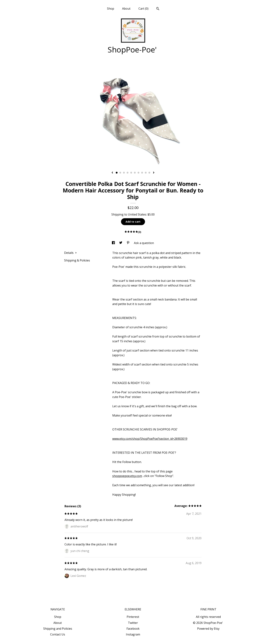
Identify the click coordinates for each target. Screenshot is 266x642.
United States (137, 214)
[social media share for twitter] (121, 243)
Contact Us (57, 634)
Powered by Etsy (208, 629)
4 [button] (127, 173)
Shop (110, 9)
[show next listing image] (154, 173)
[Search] (157, 9)
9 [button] (146, 173)
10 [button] (149, 173)
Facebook (133, 629)
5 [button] (131, 173)
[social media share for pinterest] (128, 243)
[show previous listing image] (112, 173)
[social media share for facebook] (114, 243)
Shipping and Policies (57, 629)
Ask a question (144, 243)
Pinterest (133, 617)
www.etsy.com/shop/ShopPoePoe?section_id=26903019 (149, 439)
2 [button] (120, 173)
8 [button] (142, 173)
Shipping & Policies (77, 260)
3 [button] (124, 173)
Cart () (143, 9)
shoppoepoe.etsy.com (127, 476)
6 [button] (135, 173)
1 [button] (117, 173)
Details (70, 253)
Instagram (133, 634)
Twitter (133, 623)
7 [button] (138, 173)
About (126, 9)
